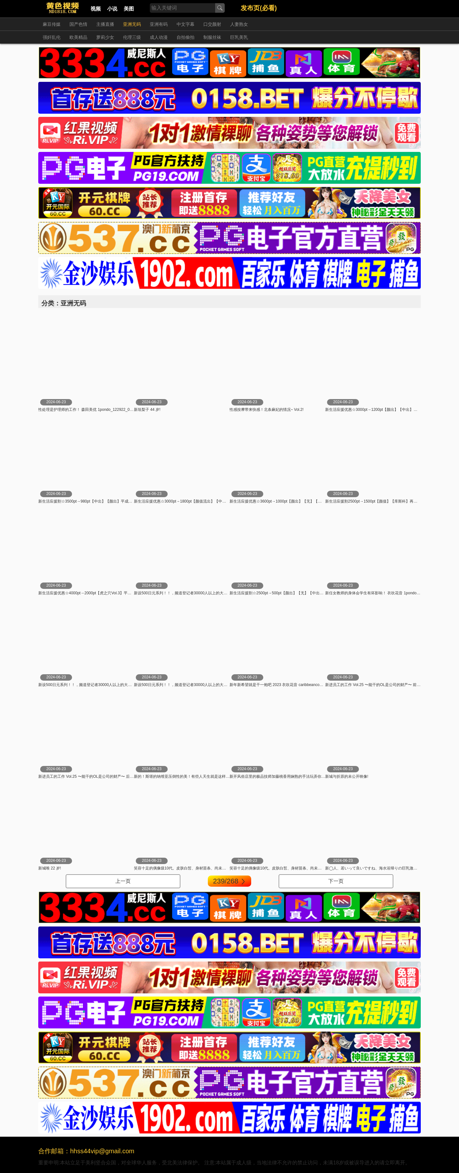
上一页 (123, 881)
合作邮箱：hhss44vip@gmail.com (86, 1151)
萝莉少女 (105, 37)
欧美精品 (78, 37)
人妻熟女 (239, 24)
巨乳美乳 (239, 37)
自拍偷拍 (185, 37)
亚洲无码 (132, 24)
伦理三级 (132, 37)
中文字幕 (185, 24)
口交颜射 (212, 24)
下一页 (336, 881)
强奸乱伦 (52, 37)
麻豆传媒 (52, 24)
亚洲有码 (159, 24)
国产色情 (78, 24)
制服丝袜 (212, 37)
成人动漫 (159, 37)
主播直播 (105, 24)
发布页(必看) (259, 7)
